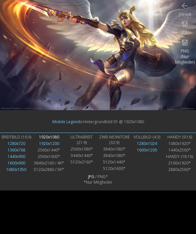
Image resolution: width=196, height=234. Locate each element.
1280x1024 (147, 143)
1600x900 (16, 163)
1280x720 (16, 143)
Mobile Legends (67, 121)
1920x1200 (49, 143)
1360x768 (16, 150)
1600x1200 (147, 150)
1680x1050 (16, 169)
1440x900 (16, 156)
